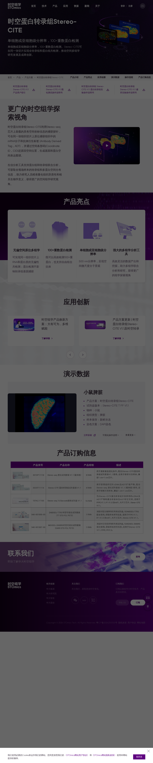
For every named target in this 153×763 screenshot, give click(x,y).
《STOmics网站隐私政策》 (104, 755)
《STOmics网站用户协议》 (77, 755)
